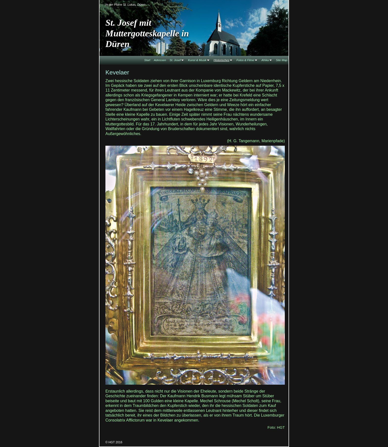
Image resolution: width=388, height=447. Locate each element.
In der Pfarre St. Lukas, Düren (125, 4)
